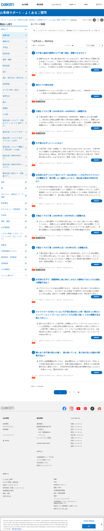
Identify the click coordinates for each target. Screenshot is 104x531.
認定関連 (6, 84)
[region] (52, 524)
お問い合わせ (7, 496)
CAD (55, 482)
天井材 (3, 215)
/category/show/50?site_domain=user (26, 203)
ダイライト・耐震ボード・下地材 (12, 195)
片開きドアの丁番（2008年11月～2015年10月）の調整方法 (62, 248)
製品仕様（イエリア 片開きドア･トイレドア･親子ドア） (13, 123)
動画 (55, 496)
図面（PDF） (58, 487)
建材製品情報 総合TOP (44, 426)
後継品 (5, 108)
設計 (4, 72)
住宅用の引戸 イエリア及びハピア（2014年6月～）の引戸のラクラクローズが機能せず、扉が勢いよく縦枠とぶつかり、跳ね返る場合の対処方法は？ (68, 178)
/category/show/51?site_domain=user (26, 251)
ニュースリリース (8, 435)
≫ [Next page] (79, 392)
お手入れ (6, 35)
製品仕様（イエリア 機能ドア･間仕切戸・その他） (13, 148)
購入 (4, 102)
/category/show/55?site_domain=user (26, 236)
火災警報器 (5, 227)
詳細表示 (96, 70)
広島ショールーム (76, 440)
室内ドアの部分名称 (44, 85)
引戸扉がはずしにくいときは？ (49, 143)
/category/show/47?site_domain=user (26, 221)
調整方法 (6, 41)
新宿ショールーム (76, 432)
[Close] (101, 524)
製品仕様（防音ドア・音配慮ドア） (13, 174)
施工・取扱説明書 (59, 493)
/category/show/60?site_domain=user (26, 245)
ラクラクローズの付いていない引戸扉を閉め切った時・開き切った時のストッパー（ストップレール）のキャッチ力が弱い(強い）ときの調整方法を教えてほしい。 (68, 315)
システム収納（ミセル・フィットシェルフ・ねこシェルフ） (12, 236)
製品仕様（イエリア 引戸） (13, 132)
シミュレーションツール (61, 499)
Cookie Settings (89, 521)
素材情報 (39, 424)
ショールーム (75, 418)
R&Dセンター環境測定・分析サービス (66, 506)
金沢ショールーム (76, 429)
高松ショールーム (76, 443)
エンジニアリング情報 (44, 438)
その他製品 (5, 269)
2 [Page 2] (69, 392)
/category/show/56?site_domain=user (26, 263)
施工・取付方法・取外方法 (13, 78)
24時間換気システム (9, 251)
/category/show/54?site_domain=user (26, 209)
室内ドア (65, 20)
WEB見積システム (42, 462)
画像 (55, 479)
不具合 (5, 47)
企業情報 (5, 424)
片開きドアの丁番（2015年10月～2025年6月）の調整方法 (61, 111)
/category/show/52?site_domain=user (26, 227)
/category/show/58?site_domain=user (26, 269)
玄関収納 (4, 263)
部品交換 (6, 53)
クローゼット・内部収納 (10, 209)
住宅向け (41, 429)
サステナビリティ (8, 426)
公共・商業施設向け (44, 432)
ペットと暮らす (7, 275)
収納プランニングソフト (44, 465)
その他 (5, 114)
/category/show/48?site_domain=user (26, 195)
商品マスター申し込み (61, 509)
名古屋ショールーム (77, 435)
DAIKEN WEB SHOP (43, 443)
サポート (6, 474)
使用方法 (6, 96)
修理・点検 (6, 493)
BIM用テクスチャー (60, 485)
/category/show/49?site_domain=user (26, 215)
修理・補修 (7, 59)
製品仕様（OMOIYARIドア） (12, 157)
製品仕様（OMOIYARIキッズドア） (13, 166)
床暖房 (3, 245)
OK (89, 526)
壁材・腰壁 (5, 221)
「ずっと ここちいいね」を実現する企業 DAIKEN (17, 20)
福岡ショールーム (76, 446)
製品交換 (6, 66)
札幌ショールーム (76, 424)
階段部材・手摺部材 (9, 257)
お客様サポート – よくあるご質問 (48, 20)
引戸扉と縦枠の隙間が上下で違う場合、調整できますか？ (61, 53)
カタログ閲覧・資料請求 (10, 482)
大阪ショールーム (76, 438)
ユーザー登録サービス (44, 460)
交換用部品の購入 (8, 490)
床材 (3, 182)
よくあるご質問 (8, 479)
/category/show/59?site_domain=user (26, 182)
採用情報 (5, 429)
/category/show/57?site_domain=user (26, 257)
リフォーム (41, 435)
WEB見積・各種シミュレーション (13, 488)
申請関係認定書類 (59, 490)
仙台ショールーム (76, 426)
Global (6, 440)
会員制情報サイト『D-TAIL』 (46, 457)
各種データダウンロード (10, 485)
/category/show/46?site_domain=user (26, 188)
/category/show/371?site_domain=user (26, 29)
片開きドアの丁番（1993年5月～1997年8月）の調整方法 (60, 216)
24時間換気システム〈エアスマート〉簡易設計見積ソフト (66, 502)
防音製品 (4, 203)
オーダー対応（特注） (11, 90)
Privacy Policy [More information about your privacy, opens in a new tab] (16, 529)
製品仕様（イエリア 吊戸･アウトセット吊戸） (13, 139)
